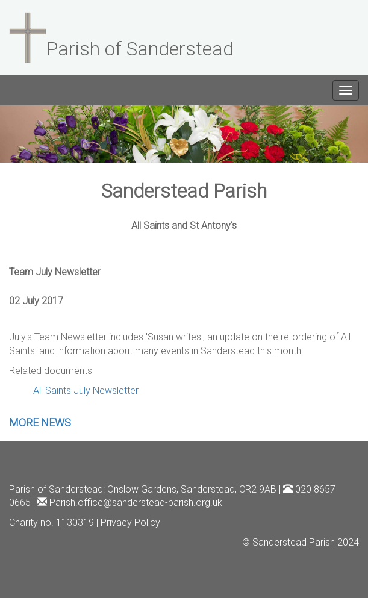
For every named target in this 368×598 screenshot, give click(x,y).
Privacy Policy (130, 522)
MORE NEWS (40, 422)
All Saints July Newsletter (86, 390)
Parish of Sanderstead (56, 489)
